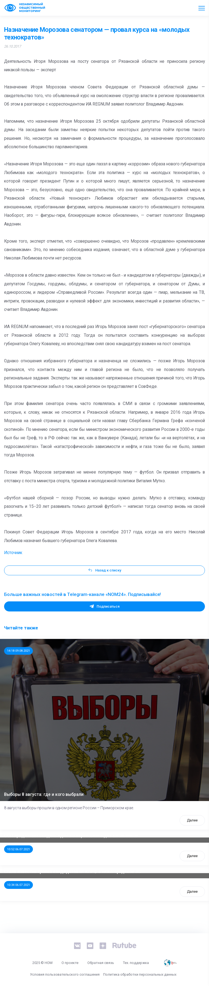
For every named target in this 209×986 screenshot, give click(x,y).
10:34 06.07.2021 (18, 885)
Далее (192, 820)
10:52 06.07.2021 (18, 849)
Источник (13, 552)
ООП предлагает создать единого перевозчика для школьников (71, 835)
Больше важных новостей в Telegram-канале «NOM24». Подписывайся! (82, 594)
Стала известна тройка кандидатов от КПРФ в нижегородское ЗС (72, 871)
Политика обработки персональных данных (139, 974)
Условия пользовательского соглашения (65, 974)
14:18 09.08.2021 (18, 651)
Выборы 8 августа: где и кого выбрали (44, 794)
